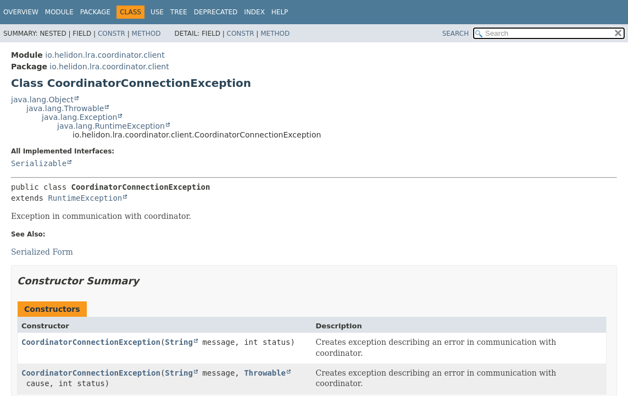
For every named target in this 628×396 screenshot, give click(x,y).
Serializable (38, 163)
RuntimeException (85, 198)
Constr (111, 33)
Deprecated (216, 12)
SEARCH (455, 33)
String (179, 342)
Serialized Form (42, 252)
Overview (20, 12)
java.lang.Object (42, 99)
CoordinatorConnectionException (90, 342)
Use (157, 12)
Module (59, 12)
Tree (178, 12)
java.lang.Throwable (65, 108)
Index (254, 12)
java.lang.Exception (79, 117)
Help (279, 12)
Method (146, 33)
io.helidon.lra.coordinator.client (104, 55)
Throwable (265, 373)
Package (95, 12)
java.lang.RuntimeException (111, 126)
